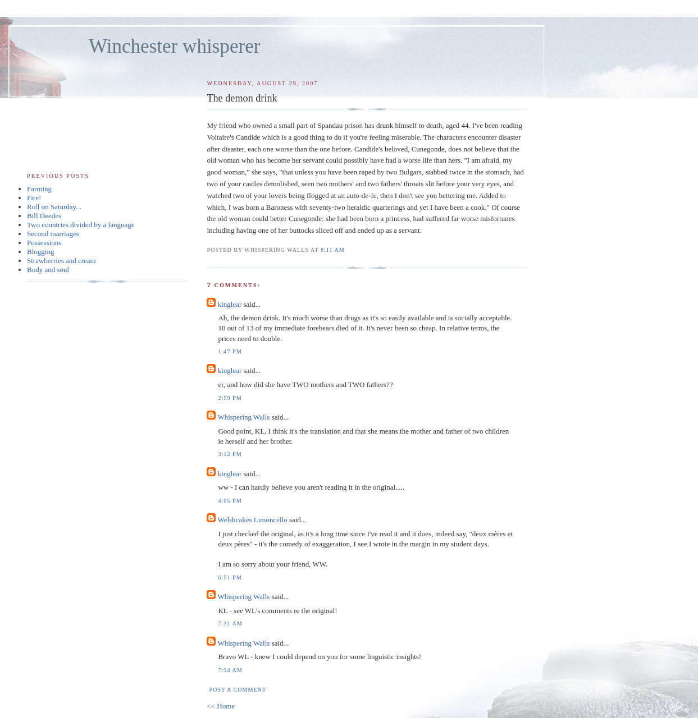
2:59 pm (229, 398)
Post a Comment (237, 690)
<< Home (221, 706)
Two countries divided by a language (81, 224)
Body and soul (48, 269)
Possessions (44, 242)
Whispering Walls (243, 417)
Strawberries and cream (61, 260)
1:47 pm (229, 351)
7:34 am (230, 670)
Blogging (40, 251)
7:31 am (230, 623)
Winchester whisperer (174, 46)
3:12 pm (229, 454)
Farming (39, 189)
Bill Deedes (44, 215)
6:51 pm (229, 577)
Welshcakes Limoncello (252, 520)
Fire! (34, 198)
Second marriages (53, 233)
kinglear (230, 304)
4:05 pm (229, 501)
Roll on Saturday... (54, 206)
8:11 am (333, 250)
